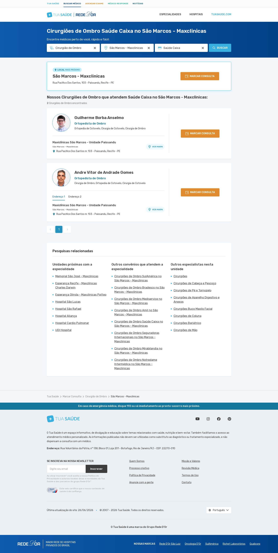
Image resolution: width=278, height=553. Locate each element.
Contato (186, 482)
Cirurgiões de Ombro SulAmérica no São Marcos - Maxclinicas (138, 278)
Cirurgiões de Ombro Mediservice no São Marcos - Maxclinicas (138, 301)
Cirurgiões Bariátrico (187, 323)
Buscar (220, 47)
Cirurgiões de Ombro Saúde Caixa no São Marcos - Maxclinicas (138, 324)
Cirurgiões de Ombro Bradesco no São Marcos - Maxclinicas (139, 290)
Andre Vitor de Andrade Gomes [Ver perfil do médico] (104, 172)
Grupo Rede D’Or (157, 527)
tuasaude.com (221, 14)
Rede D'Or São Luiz (169, 543)
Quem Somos (136, 461)
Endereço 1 (58, 196)
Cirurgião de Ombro (96, 396)
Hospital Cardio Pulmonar (72, 323)
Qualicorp (255, 543)
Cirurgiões (180, 276)
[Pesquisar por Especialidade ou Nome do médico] (95, 48)
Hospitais (195, 14)
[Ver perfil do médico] (61, 123)
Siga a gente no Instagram (208, 419)
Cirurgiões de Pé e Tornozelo (192, 290)
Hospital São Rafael (68, 309)
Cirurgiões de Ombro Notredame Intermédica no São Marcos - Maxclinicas (135, 364)
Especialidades (169, 14)
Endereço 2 (74, 196)
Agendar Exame (94, 3)
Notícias (138, 3)
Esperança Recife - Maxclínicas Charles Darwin (76, 285)
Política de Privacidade (142, 475)
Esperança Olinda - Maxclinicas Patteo (80, 294)
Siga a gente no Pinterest (229, 419)
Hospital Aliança (66, 316)
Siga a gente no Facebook (219, 419)
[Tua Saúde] (63, 418)
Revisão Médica (190, 468)
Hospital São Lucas (67, 301)
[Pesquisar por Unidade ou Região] (149, 48)
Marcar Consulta (72, 396)
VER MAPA (155, 146)
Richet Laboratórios (234, 543)
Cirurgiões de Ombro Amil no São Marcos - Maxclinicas (136, 312)
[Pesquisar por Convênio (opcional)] (203, 48)
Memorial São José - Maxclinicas (76, 276)
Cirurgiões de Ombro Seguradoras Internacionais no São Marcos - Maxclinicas (136, 337)
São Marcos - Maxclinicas (79, 76)
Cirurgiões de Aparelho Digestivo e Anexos (196, 299)
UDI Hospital (63, 330)
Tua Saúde (53, 3)
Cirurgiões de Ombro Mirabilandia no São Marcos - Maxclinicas (138, 350)
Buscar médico (72, 3)
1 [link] (59, 229)
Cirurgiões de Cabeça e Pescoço (195, 283)
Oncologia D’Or (193, 543)
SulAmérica (211, 543)
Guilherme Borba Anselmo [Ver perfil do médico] (99, 117)
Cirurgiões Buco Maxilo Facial (193, 309)
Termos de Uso (190, 475)
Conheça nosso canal (197, 419)
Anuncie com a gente (141, 482)
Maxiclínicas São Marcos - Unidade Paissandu (84, 142)
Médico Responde (118, 3)
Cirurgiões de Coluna (187, 316)
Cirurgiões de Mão (185, 330)
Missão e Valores (191, 461)
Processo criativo (139, 468)
